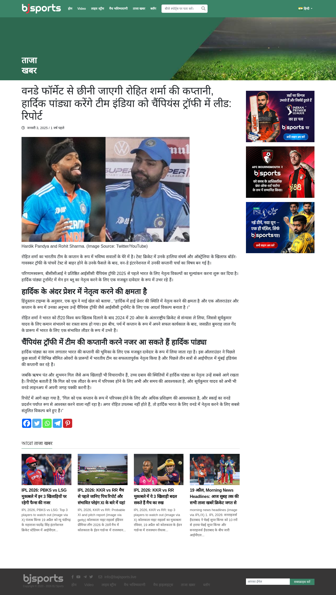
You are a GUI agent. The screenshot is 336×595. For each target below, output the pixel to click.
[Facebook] (26, 423)
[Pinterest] (67, 423)
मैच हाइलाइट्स (163, 585)
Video (81, 8)
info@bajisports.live (117, 577)
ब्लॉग (153, 8)
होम (70, 8)
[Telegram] (57, 423)
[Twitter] (36, 423)
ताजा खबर (139, 8)
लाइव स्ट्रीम (97, 8)
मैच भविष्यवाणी (118, 8)
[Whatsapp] (47, 423)
